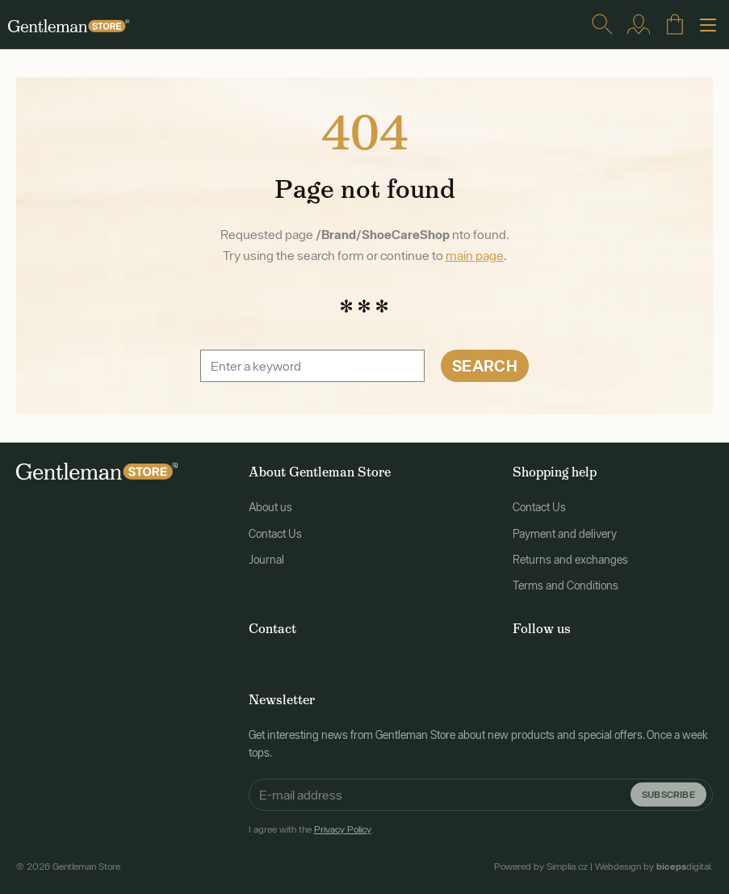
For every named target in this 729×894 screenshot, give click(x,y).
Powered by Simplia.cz (541, 866)
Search (484, 365)
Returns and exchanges (570, 559)
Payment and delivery (565, 533)
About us (270, 507)
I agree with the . (311, 829)
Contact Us (275, 533)
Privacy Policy (342, 829)
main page (475, 255)
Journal (266, 559)
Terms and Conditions (565, 585)
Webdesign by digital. (654, 866)
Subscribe (668, 793)
